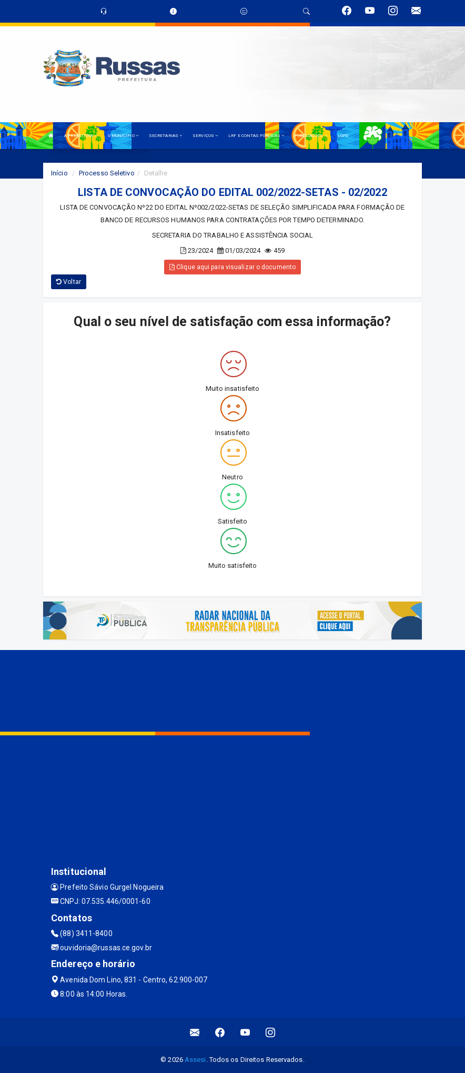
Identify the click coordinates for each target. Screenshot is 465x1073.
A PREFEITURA (80, 135)
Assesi (195, 1060)
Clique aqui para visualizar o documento (232, 267)
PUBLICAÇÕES (311, 135)
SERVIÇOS (205, 135)
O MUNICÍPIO (123, 135)
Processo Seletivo (107, 173)
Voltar (68, 282)
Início (59, 173)
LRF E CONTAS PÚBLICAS (256, 135)
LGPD (343, 135)
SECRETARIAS (165, 135)
